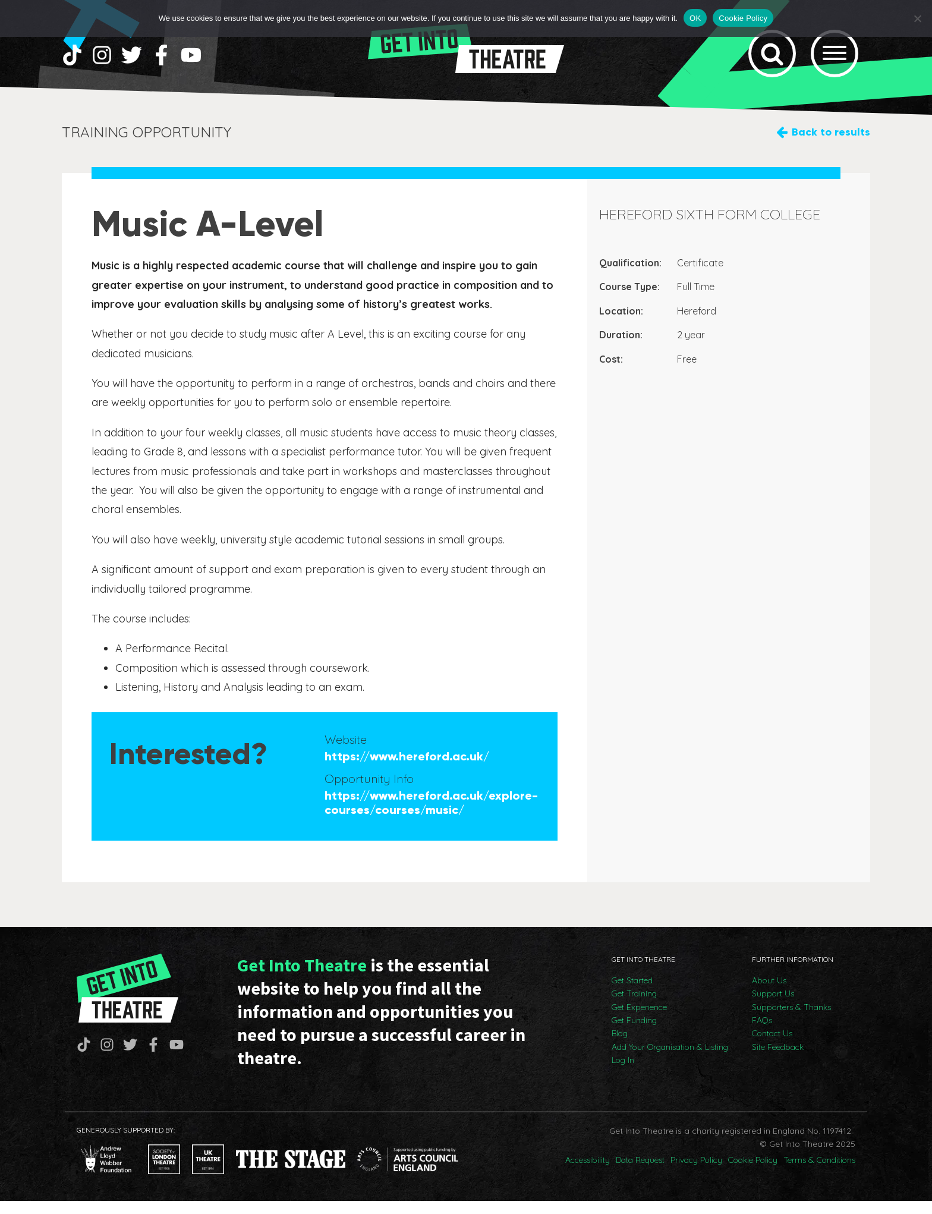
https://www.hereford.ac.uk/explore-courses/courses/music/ (431, 815)
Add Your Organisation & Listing (670, 1060)
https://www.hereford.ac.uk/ (407, 769)
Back (831, 145)
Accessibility (587, 1173)
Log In (623, 1073)
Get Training (634, 1007)
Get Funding (634, 1033)
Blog (620, 1047)
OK (695, 18)
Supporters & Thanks (791, 1020)
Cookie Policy (752, 1173)
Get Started (632, 993)
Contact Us (772, 1047)
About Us (769, 993)
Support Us (773, 1007)
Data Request (640, 1173)
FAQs (762, 1033)
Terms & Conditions (819, 1173)
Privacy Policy (696, 1173)
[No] (917, 18)
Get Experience (639, 1020)
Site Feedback (778, 1060)
